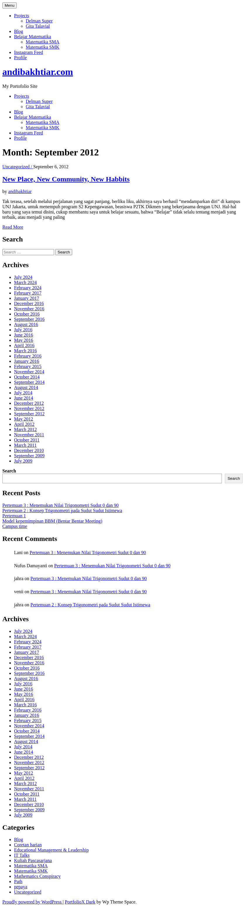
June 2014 (23, 397)
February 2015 (28, 366)
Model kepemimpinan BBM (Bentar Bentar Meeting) (52, 521)
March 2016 (25, 350)
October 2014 (27, 376)
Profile (20, 57)
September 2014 (29, 382)
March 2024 (25, 282)
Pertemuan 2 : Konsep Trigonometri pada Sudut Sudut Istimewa (62, 510)
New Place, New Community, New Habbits (66, 179)
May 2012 (23, 418)
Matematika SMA (42, 41)
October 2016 (27, 313)
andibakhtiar (20, 191)
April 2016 (24, 345)
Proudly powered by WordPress (32, 901)
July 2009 (23, 460)
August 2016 (26, 324)
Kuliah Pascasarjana (33, 860)
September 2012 (29, 413)
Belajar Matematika (32, 36)
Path (18, 881)
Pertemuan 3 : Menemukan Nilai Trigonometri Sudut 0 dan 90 (60, 505)
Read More (12, 227)
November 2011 (29, 434)
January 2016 (26, 361)
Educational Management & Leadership (51, 850)
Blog (18, 31)
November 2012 (29, 408)
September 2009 (29, 455)
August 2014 (26, 387)
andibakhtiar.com (37, 71)
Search (9, 470)
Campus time (14, 526)
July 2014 (23, 392)
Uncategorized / (17, 166)
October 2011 (26, 439)
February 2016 (28, 355)
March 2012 (25, 429)
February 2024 (28, 287)
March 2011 (25, 445)
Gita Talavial (38, 26)
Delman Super (39, 20)
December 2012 (29, 403)
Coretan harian (28, 844)
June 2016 (23, 334)
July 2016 (23, 329)
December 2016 (29, 303)
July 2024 (23, 277)
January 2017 (26, 298)
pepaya (20, 886)
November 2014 (29, 371)
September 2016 (29, 319)
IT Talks (22, 855)
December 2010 (29, 450)
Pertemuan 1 (14, 515)
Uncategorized (27, 892)
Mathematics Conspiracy (37, 876)
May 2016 (23, 340)
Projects (21, 15)
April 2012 (24, 424)
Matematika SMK (42, 47)
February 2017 (28, 292)
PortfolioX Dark (80, 901)
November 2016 (29, 308)
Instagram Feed (28, 52)
